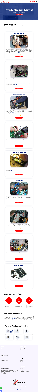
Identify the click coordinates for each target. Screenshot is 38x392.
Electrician (2, 362)
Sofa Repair (2, 366)
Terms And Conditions (4, 355)
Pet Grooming (22, 365)
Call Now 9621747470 (19, 56)
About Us (2, 350)
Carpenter (2, 361)
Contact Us (2, 351)
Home (2, 349)
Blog (1, 348)
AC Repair (21, 349)
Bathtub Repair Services (4, 360)
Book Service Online (19, 14)
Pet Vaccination (22, 366)
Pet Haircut (21, 360)
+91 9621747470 (4, 373)
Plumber (2, 365)
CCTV (21, 337)
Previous (5, 335)
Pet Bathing (21, 361)
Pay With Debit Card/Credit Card (25, 371)
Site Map (2, 356)
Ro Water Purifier (22, 354)
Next (32, 335)
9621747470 (28, 29)
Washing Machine (22, 348)
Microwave (21, 350)
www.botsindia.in (4, 374)
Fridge (21, 351)
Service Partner (3, 354)
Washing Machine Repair (11, 331)
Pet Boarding (22, 362)
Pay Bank (21, 370)
